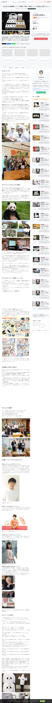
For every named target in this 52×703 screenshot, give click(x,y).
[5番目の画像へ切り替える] (27, 32)
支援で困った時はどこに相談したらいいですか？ (41, 325)
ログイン (45, 1)
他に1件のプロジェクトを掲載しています (42, 81)
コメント (28, 67)
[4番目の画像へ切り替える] (21, 32)
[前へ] (3, 21)
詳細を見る (35, 109)
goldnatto (18, 8)
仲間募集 (22, 67)
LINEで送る (13, 43)
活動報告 (11, 67)
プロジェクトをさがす (31, 1)
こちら (42, 330)
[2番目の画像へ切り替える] (10, 32)
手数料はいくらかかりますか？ (41, 322)
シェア (8, 43)
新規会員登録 (49, 1)
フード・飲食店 (24, 8)
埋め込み (22, 43)
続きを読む (47, 86)
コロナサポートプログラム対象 (31, 8)
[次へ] (28, 21)
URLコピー (18, 43)
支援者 (16, 67)
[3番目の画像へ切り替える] (15, 32)
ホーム (5, 67)
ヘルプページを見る (41, 327)
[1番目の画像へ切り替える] (4, 32)
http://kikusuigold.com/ (37, 88)
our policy (33, 701)
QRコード (27, 43)
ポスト (4, 43)
